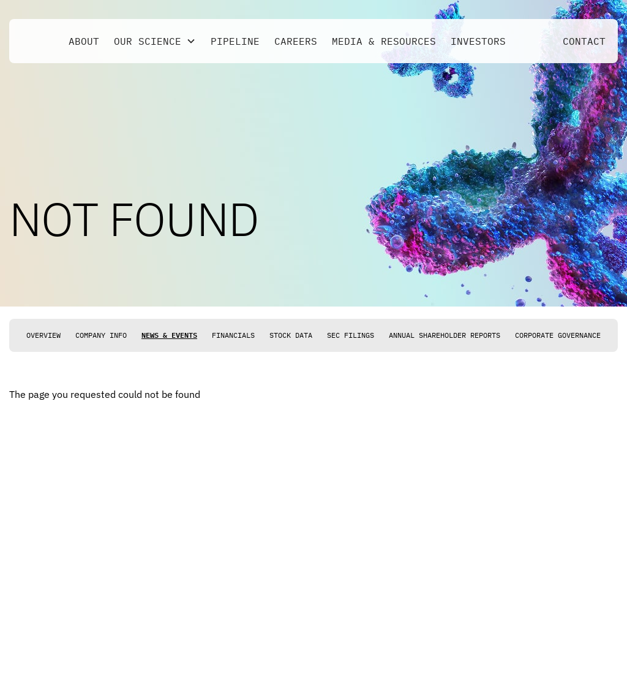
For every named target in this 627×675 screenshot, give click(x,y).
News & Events (169, 335)
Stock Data (290, 335)
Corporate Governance (558, 335)
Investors (478, 41)
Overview (43, 335)
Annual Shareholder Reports (444, 335)
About (84, 41)
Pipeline (235, 41)
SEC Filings (350, 335)
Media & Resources (384, 41)
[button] (155, 41)
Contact (584, 41)
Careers (295, 41)
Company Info (101, 335)
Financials (233, 335)
